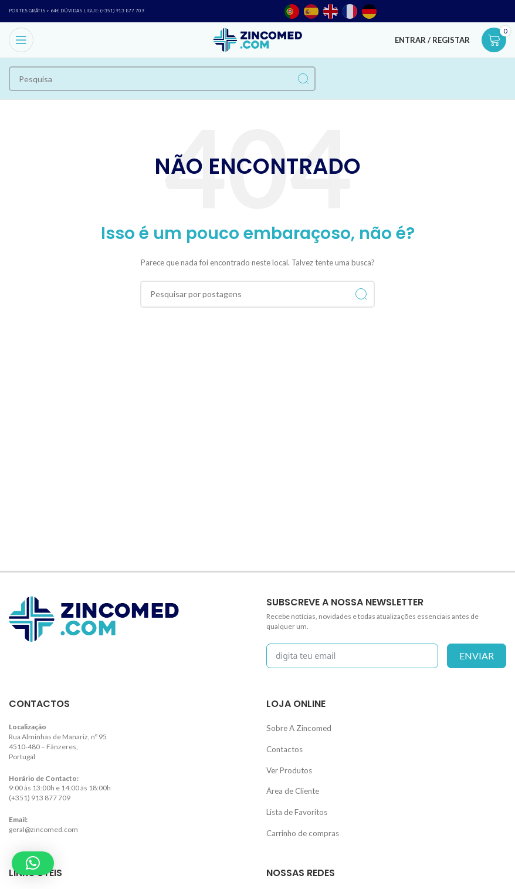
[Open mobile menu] (21, 40)
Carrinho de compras (299, 820)
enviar (476, 655)
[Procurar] (162, 78)
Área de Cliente (290, 783)
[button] (33, 863)
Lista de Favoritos (293, 801)
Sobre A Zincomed (295, 726)
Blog (16, 882)
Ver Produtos (287, 764)
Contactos (282, 745)
